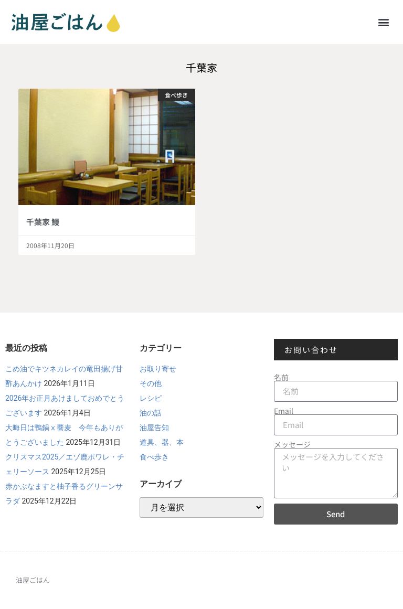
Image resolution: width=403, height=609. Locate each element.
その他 (151, 383)
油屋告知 (154, 427)
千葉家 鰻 (42, 221)
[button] (384, 21)
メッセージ (292, 444)
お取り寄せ (158, 369)
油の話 (151, 413)
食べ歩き (154, 457)
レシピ (151, 398)
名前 (281, 377)
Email (283, 410)
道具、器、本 (162, 442)
